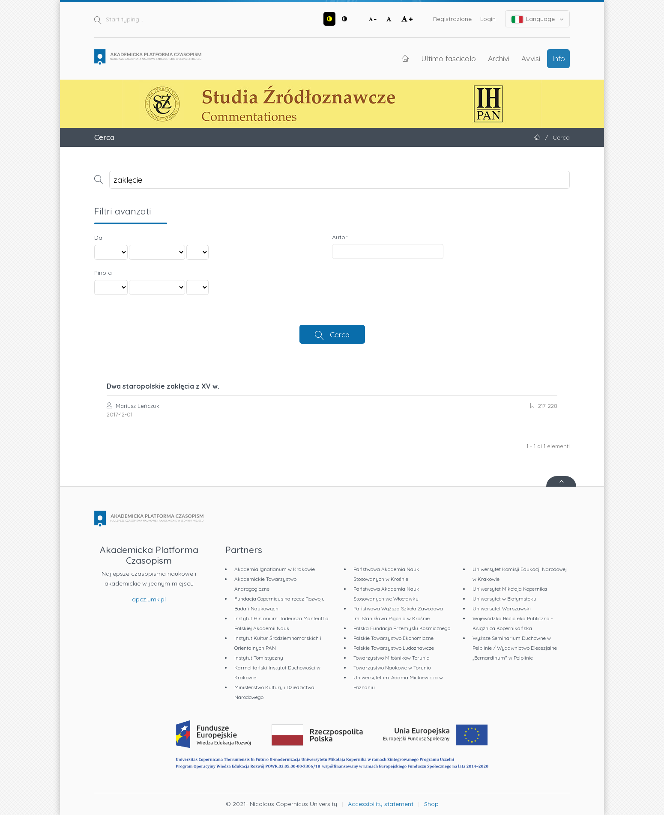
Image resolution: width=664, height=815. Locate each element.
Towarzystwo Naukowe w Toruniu (392, 667)
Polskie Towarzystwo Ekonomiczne (393, 638)
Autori (340, 237)
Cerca (340, 334)
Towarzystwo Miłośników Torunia (391, 657)
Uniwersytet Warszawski (502, 608)
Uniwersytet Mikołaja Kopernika (510, 589)
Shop (431, 804)
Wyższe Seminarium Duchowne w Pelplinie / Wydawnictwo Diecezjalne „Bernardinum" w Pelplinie (515, 648)
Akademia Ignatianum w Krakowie (274, 569)
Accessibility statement (380, 804)
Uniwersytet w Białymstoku (504, 598)
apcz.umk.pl (149, 599)
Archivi (498, 58)
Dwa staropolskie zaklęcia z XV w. (163, 386)
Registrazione (452, 19)
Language (537, 19)
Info (558, 58)
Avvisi (530, 58)
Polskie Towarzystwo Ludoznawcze (393, 648)
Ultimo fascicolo (448, 58)
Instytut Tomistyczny (258, 657)
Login (488, 19)
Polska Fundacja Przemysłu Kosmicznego (401, 628)
